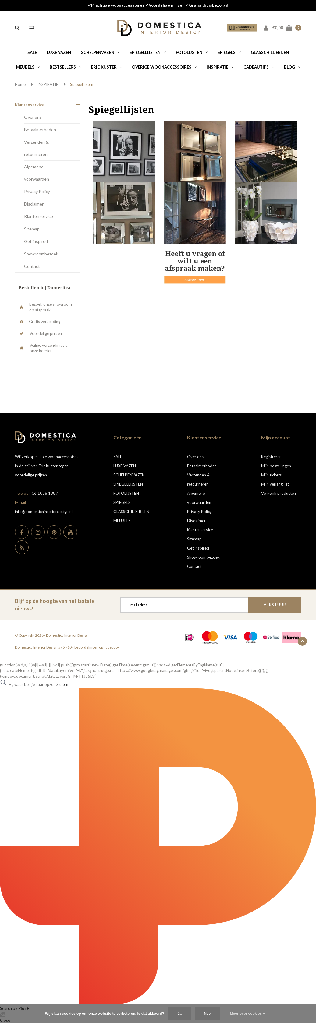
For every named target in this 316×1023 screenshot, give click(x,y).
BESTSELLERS (65, 67)
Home (20, 84)
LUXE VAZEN (59, 52)
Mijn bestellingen (276, 465)
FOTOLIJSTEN (192, 52)
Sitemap (32, 228)
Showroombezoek (41, 253)
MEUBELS (28, 67)
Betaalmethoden (40, 129)
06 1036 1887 (45, 493)
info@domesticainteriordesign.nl (44, 511)
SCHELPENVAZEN (100, 52)
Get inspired (36, 241)
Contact (32, 266)
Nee (207, 1013)
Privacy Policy (37, 191)
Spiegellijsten (81, 84)
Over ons (33, 117)
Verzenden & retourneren (36, 148)
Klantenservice (29, 104)
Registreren (271, 456)
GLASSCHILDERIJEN (270, 52)
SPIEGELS (229, 52)
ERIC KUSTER (106, 67)
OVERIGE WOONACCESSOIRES (164, 67)
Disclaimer (34, 203)
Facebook (111, 647)
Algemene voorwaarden (36, 172)
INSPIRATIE (220, 67)
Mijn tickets (271, 475)
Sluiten (62, 684)
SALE (32, 52)
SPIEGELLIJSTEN (148, 52)
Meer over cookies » (247, 1013)
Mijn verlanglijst (275, 484)
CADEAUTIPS (258, 67)
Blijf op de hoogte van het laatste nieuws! (55, 604)
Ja (179, 1013)
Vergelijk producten (278, 493)
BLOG (292, 67)
